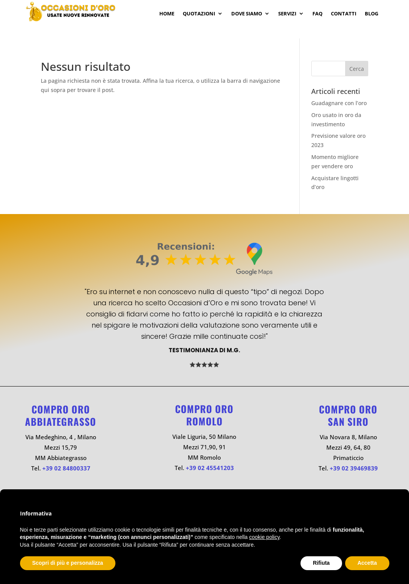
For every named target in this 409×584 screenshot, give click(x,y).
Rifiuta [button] (321, 563)
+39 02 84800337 (66, 468)
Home (166, 14)
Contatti (343, 14)
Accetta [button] (367, 563)
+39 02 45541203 (210, 468)
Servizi (287, 14)
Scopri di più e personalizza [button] (67, 563)
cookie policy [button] (264, 537)
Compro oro (61, 409)
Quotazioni (199, 14)
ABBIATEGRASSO (60, 421)
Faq (317, 14)
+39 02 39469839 (354, 468)
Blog (371, 14)
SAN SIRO (348, 421)
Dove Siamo (246, 14)
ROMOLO (204, 421)
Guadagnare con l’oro (339, 103)
